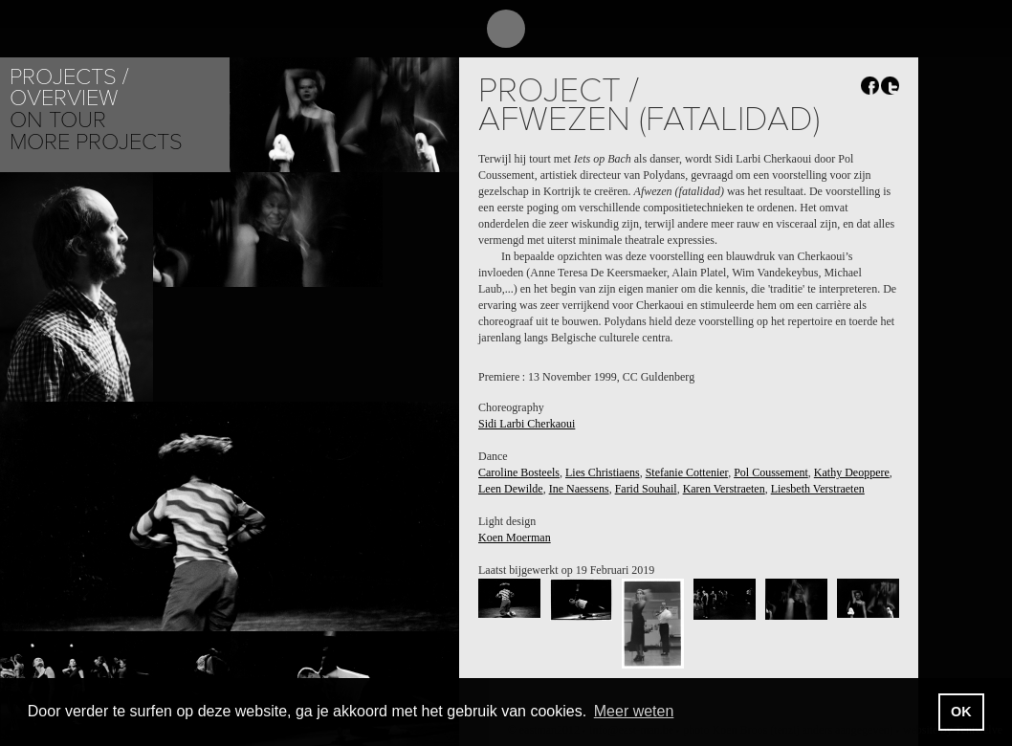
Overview (64, 98)
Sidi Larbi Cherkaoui (526, 423)
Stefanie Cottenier (687, 472)
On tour (58, 120)
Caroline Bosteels (519, 472)
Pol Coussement (771, 472)
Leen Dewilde (510, 488)
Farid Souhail (646, 488)
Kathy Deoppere (852, 472)
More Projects (96, 142)
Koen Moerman (514, 537)
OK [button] (961, 711)
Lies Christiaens (602, 472)
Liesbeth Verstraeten (818, 488)
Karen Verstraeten (724, 488)
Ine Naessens (579, 488)
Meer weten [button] (634, 711)
